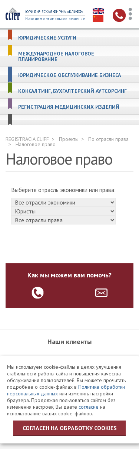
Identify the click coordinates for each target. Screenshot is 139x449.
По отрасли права (108, 139)
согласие (89, 407)
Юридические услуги (47, 38)
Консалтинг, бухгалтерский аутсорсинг (72, 91)
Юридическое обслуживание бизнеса (69, 75)
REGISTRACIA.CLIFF (27, 139)
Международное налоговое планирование (56, 56)
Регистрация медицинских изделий (68, 107)
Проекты (69, 139)
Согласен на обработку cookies (70, 428)
